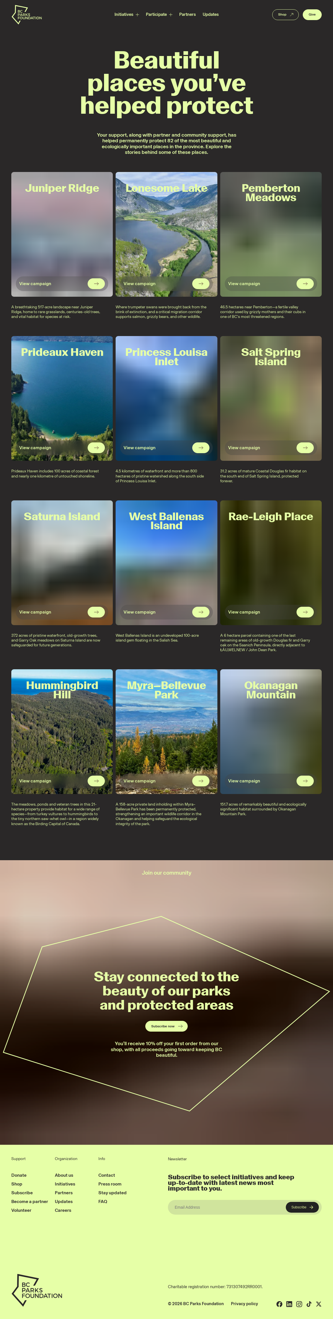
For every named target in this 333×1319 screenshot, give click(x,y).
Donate (19, 1175)
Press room (110, 1184)
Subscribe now (167, 1026)
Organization (66, 1159)
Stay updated (112, 1192)
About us (64, 1175)
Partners (187, 14)
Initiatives (123, 14)
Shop (286, 14)
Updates (211, 14)
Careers (63, 1210)
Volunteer (21, 1210)
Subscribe (22, 1192)
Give (312, 14)
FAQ (102, 1201)
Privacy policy (244, 1303)
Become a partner (29, 1201)
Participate (156, 14)
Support (18, 1159)
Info (101, 1159)
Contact (106, 1175)
